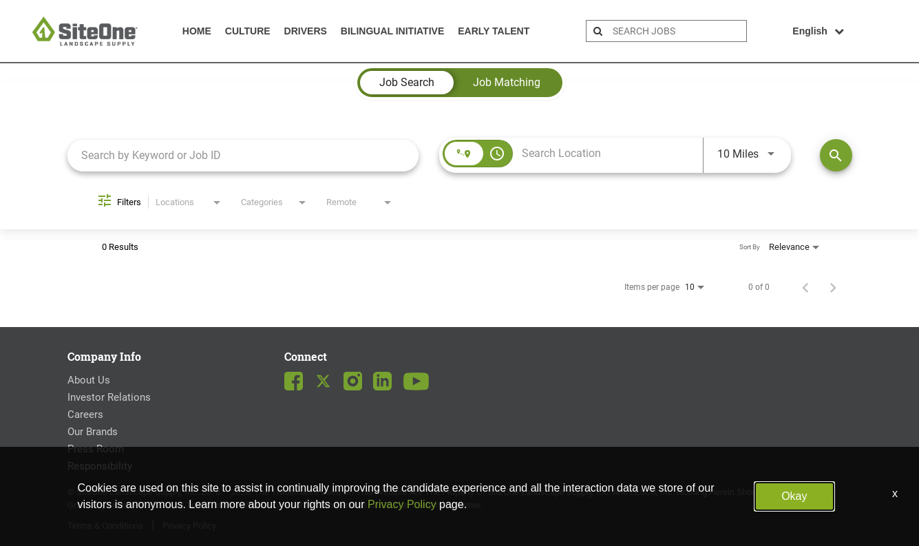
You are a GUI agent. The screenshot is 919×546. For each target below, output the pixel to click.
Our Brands (92, 432)
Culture (248, 30)
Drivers (305, 30)
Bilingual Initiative (392, 30)
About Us (88, 380)
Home (196, 30)
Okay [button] (794, 496)
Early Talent (493, 30)
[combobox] (243, 155)
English (818, 31)
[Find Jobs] (836, 155)
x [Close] (895, 493)
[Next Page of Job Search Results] (833, 287)
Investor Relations (109, 397)
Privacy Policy (402, 504)
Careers (85, 414)
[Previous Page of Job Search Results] (805, 287)
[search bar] (677, 31)
